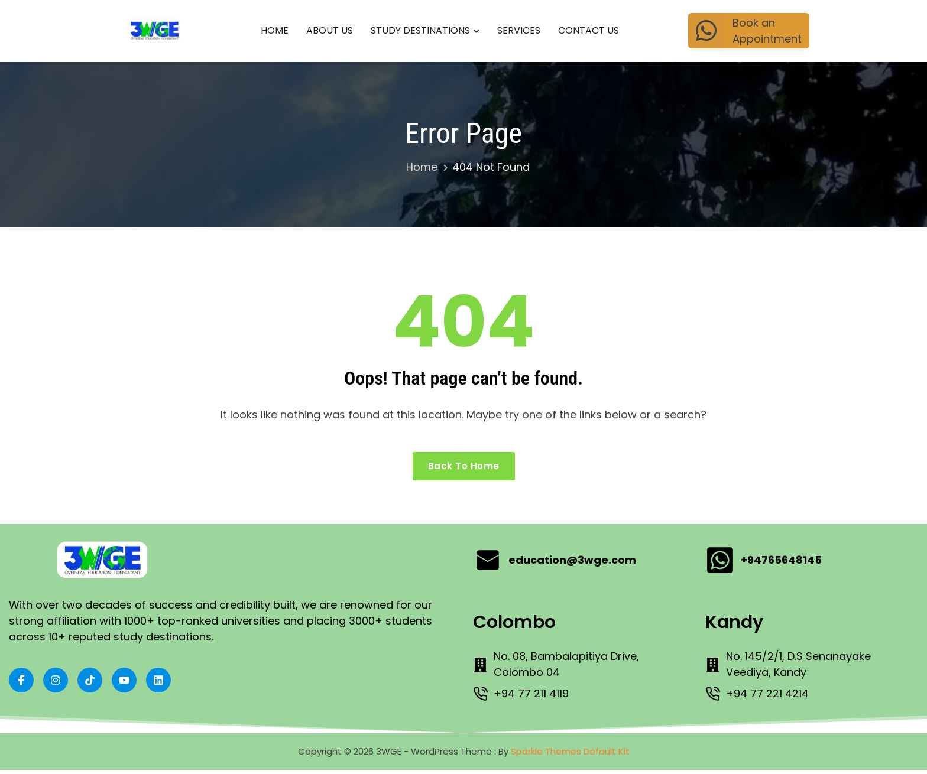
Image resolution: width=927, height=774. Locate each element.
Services (518, 30)
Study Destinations (420, 30)
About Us (329, 30)
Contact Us (588, 30)
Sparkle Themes (546, 755)
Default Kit (607, 755)
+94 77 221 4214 (771, 698)
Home (275, 30)
